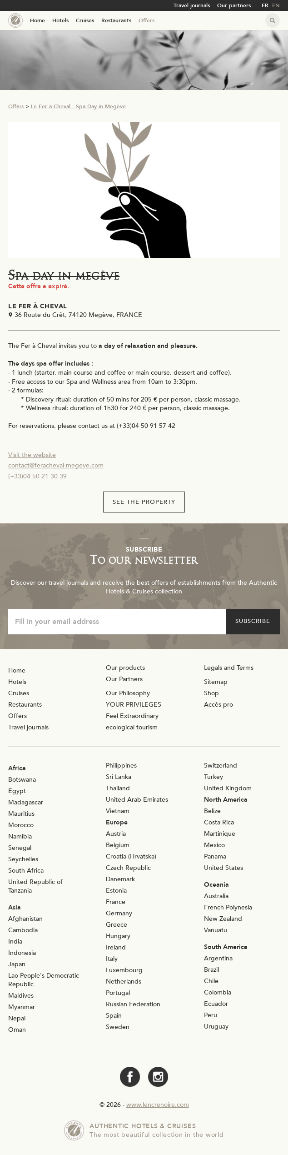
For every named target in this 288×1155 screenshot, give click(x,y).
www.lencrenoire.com (157, 1104)
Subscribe (252, 621)
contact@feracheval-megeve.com (56, 465)
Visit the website (32, 455)
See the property (144, 502)
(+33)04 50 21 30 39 (37, 476)
